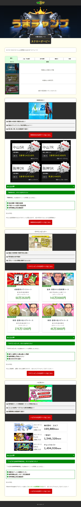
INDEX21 (40, 100)
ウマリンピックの (40, 266)
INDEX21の (40, 135)
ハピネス (40, 382)
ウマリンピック (40, 231)
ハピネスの (40, 417)
